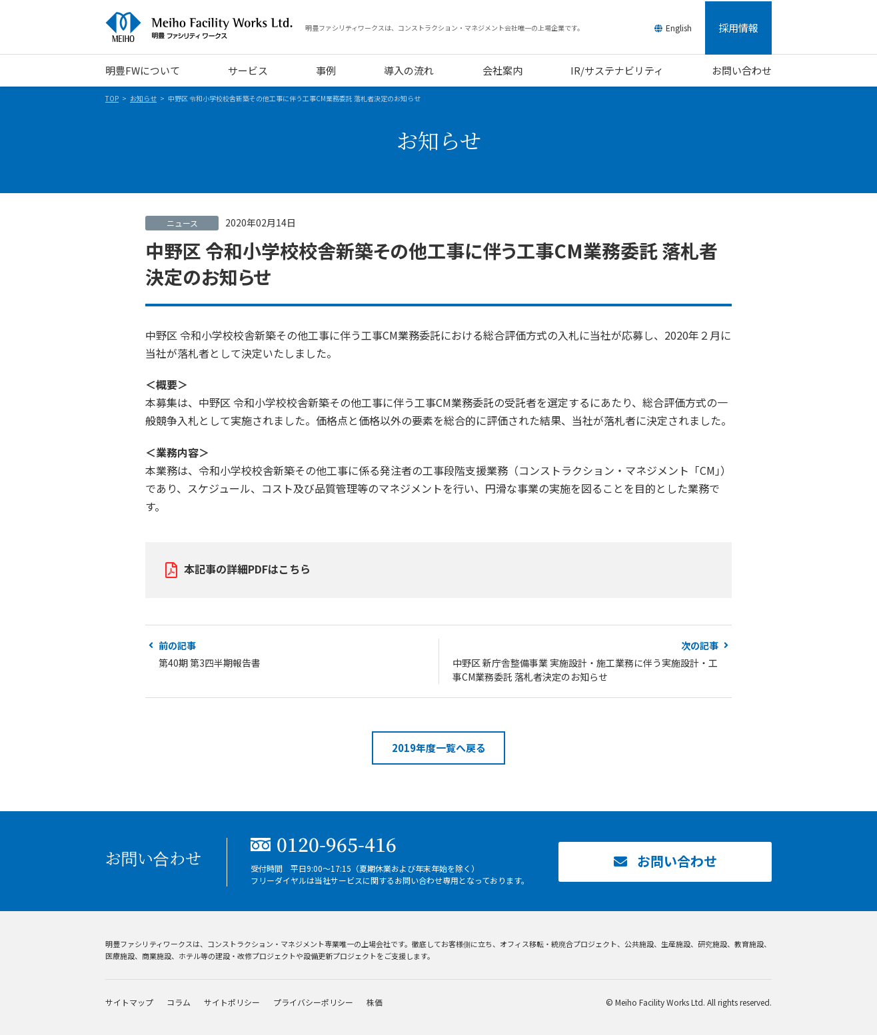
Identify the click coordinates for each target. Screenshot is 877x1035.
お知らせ (143, 98)
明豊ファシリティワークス (205, 27)
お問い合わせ (742, 70)
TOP (112, 98)
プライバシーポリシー (313, 1002)
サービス (248, 70)
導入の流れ (409, 70)
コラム (179, 1002)
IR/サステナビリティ (617, 70)
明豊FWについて (142, 70)
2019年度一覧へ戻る (439, 748)
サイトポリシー (232, 1002)
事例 (326, 70)
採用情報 (738, 28)
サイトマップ (129, 1002)
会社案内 (502, 70)
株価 (375, 1002)
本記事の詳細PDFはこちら (247, 569)
